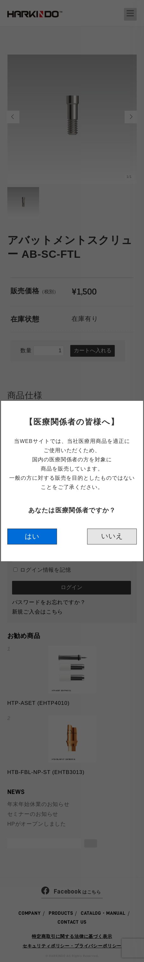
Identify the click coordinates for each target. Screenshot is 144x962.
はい (32, 537)
